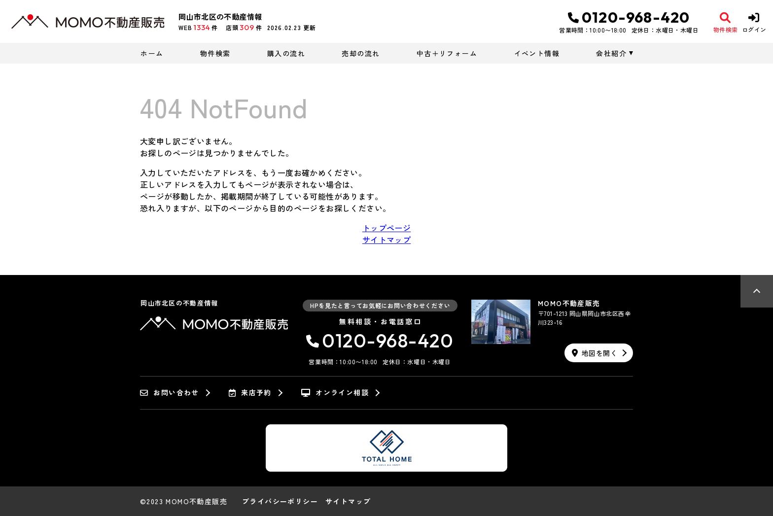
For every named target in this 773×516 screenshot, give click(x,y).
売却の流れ (361, 53)
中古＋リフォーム (447, 53)
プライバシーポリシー (280, 501)
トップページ (386, 228)
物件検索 (215, 53)
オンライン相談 (335, 393)
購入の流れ (286, 53)
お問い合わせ (169, 393)
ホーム (152, 53)
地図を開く (594, 353)
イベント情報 (537, 53)
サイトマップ (386, 239)
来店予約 (250, 393)
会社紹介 (611, 53)
